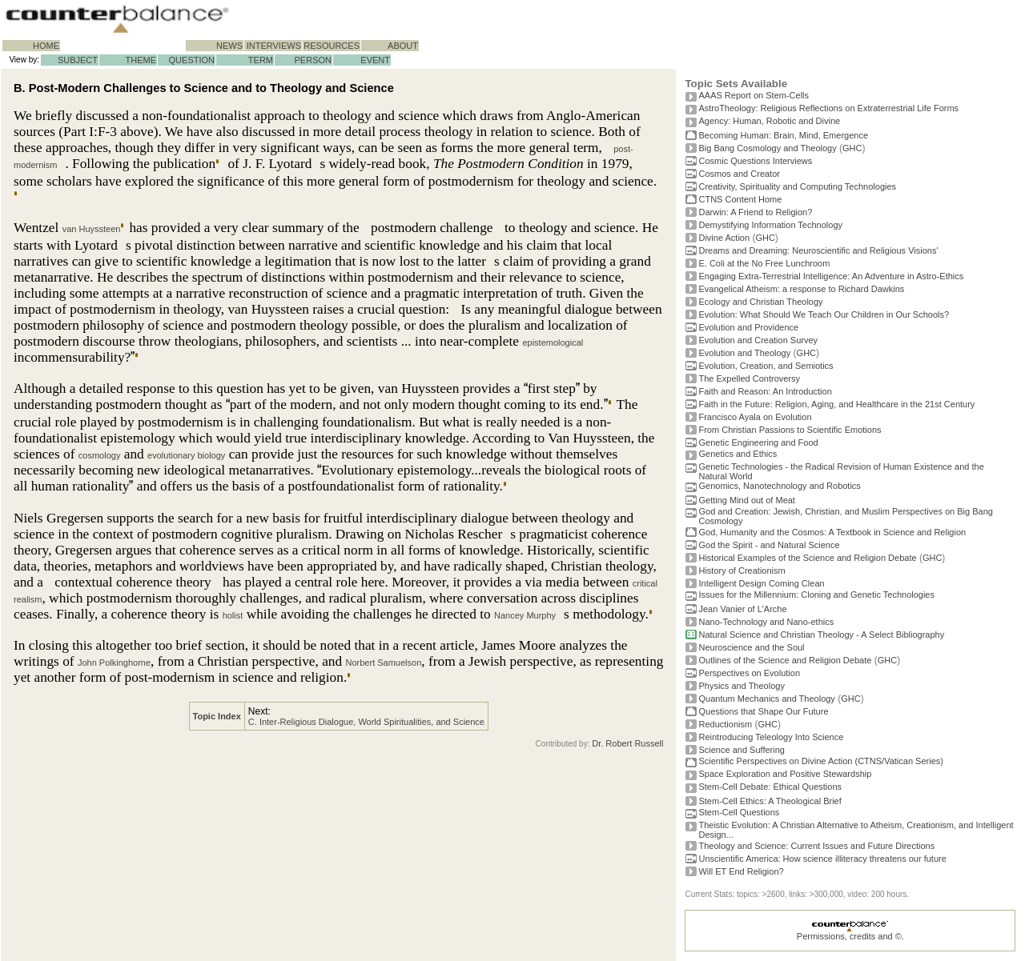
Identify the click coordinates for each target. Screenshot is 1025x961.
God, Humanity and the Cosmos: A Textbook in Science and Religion (832, 532)
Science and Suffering (741, 750)
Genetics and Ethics (737, 453)
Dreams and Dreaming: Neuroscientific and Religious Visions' (818, 250)
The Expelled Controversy (749, 378)
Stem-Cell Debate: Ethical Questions (770, 786)
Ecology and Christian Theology (760, 301)
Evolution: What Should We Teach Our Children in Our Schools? (823, 314)
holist (233, 615)
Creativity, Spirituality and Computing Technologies (797, 186)
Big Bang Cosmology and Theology (767, 148)
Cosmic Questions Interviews (755, 161)
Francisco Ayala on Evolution (754, 417)
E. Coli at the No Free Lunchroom (764, 263)
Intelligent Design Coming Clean (761, 583)
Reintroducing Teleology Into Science (770, 737)
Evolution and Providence (748, 327)
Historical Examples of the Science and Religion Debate (807, 558)
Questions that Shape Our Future (763, 711)
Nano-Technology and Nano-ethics (766, 622)
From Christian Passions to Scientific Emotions (789, 429)
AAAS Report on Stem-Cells (753, 95)
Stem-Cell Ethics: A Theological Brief (769, 801)
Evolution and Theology (744, 353)
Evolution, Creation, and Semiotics (765, 365)
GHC (852, 148)
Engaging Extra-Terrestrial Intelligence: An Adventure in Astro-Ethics (830, 276)
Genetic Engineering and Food (758, 442)
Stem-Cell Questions (738, 812)
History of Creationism (741, 570)
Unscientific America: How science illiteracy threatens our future (822, 858)
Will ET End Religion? (740, 871)
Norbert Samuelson (384, 662)
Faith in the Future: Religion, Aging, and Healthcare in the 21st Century (836, 404)
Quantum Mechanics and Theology (766, 698)
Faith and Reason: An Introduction (764, 391)
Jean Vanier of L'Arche (742, 609)
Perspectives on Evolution (749, 673)
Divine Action (724, 237)
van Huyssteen (91, 229)
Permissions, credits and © (849, 936)
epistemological (552, 342)
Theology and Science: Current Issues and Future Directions (816, 846)
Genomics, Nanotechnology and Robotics (779, 486)
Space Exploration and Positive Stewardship (784, 774)
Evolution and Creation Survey (758, 340)
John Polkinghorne (114, 662)
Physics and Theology (741, 686)
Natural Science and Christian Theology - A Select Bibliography (821, 634)
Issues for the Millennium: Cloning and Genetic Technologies (816, 594)
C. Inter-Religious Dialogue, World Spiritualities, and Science (366, 722)
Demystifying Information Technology (770, 225)
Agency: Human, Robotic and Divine (769, 121)
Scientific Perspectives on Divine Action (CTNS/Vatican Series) (820, 761)
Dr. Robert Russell (627, 743)
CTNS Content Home (740, 199)
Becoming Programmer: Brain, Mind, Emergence (783, 135)
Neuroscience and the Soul (751, 647)
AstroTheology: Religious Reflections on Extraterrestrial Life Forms (828, 108)
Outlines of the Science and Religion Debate (784, 660)
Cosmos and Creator (739, 173)
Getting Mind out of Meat (746, 500)
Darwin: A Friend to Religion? (755, 212)
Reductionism (725, 724)
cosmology (99, 455)
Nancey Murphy (525, 615)
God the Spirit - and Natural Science (768, 545)
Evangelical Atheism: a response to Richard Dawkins (801, 289)
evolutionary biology (186, 455)
